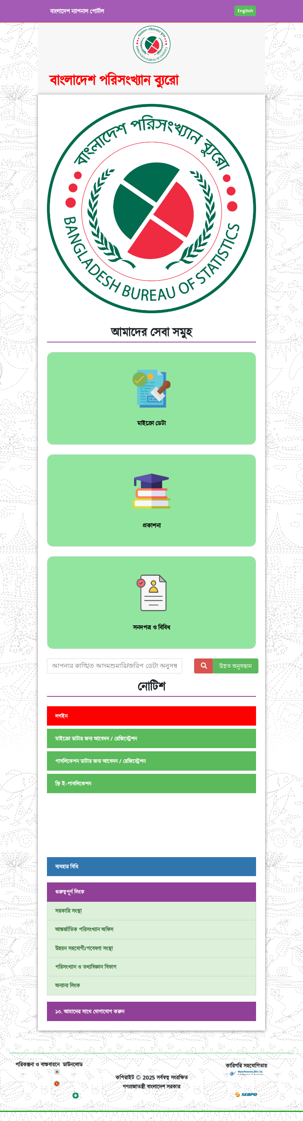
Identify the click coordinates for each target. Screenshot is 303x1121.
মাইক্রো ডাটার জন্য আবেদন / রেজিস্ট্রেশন (96, 738)
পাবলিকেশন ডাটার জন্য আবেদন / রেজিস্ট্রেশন (100, 761)
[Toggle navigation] (26, 1042)
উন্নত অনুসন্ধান (235, 666)
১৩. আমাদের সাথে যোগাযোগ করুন (89, 1011)
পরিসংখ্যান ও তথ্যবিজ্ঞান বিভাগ (85, 967)
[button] (63, 211)
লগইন (61, 716)
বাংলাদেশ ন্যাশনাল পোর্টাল (77, 11)
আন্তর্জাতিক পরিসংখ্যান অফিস (84, 929)
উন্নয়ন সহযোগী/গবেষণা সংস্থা (84, 948)
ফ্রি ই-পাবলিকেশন (73, 783)
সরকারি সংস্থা (68, 910)
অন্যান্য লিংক (67, 985)
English (245, 10)
